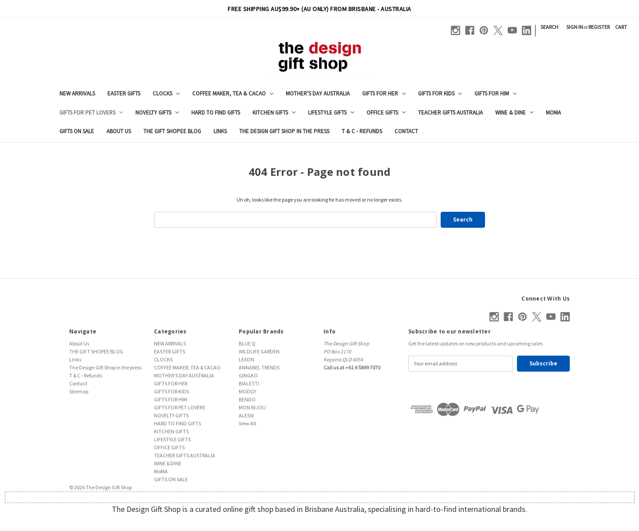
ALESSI (246, 415)
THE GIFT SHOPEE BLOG (172, 131)
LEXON (246, 359)
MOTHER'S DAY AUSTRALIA (318, 93)
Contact (406, 131)
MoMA (553, 112)
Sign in (574, 27)
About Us (118, 131)
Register (599, 27)
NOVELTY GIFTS (157, 112)
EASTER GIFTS (123, 93)
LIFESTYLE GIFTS (331, 112)
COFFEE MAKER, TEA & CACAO (232, 93)
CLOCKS (166, 93)
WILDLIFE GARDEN (259, 351)
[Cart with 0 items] (621, 27)
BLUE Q (247, 343)
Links (220, 131)
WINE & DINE (514, 112)
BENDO (247, 399)
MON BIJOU (252, 407)
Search (549, 27)
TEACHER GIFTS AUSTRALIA (450, 112)
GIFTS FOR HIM (495, 93)
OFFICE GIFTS (386, 112)
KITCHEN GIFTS (274, 112)
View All (247, 423)
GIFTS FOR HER (384, 93)
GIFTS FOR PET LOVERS (91, 112)
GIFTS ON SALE (76, 131)
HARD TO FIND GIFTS (215, 112)
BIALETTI (249, 383)
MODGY (247, 391)
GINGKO (248, 375)
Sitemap (78, 391)
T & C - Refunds (362, 131)
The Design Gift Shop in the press (284, 131)
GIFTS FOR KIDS (440, 93)
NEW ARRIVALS (77, 93)
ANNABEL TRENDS (259, 367)
